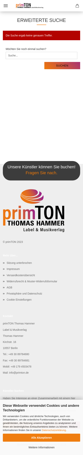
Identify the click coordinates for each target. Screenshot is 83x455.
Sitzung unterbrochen (19, 262)
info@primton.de (19, 372)
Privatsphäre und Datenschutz (24, 293)
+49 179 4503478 (21, 366)
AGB (9, 287)
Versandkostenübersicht (21, 275)
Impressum (13, 268)
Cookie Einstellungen (19, 299)
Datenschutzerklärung (54, 430)
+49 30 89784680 (19, 354)
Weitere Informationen (41, 447)
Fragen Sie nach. (41, 172)
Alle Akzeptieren (41, 437)
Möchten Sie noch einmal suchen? (26, 49)
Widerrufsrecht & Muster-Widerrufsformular (32, 281)
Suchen (62, 65)
